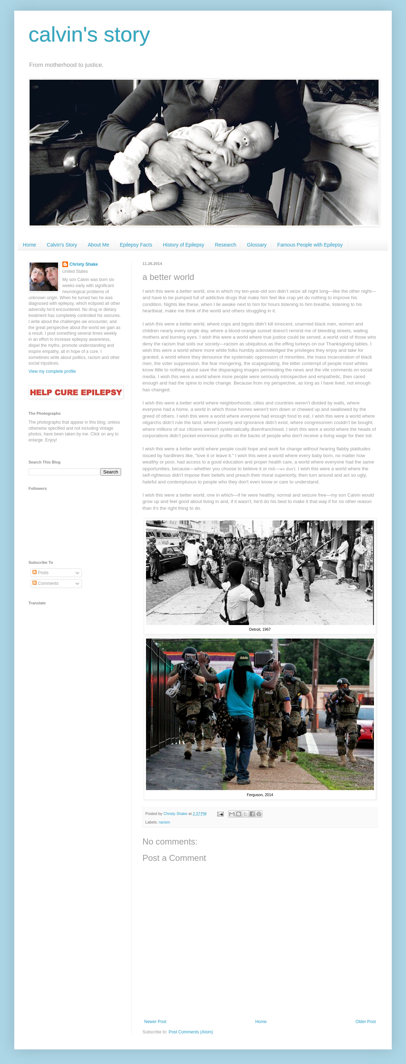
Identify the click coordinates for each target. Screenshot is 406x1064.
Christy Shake (83, 264)
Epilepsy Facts (136, 245)
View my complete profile (52, 371)
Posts (40, 572)
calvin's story (89, 34)
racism (164, 822)
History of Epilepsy (183, 245)
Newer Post (155, 1021)
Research (225, 245)
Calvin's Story (62, 245)
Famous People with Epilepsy (310, 245)
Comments (45, 583)
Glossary (256, 245)
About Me (98, 245)
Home (29, 245)
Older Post (365, 1021)
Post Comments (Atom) (190, 1031)
